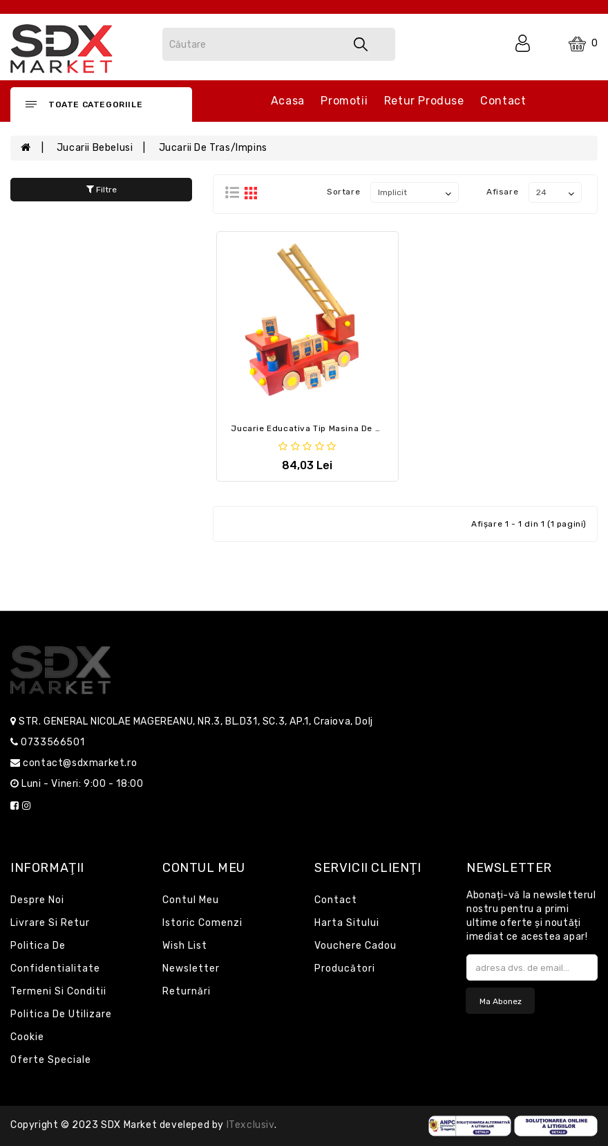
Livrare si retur (50, 923)
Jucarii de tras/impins (213, 148)
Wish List (184, 946)
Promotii (344, 100)
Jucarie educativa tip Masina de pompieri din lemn (343, 428)
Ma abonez (500, 1001)
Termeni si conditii (58, 991)
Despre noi (37, 900)
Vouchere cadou (355, 946)
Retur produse (424, 100)
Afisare (502, 192)
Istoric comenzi (202, 923)
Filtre (101, 189)
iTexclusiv (250, 1125)
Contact (503, 100)
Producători (344, 968)
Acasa (288, 100)
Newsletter (191, 968)
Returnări (186, 991)
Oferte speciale (50, 1060)
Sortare (343, 192)
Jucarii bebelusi (95, 148)
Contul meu (190, 900)
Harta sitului (346, 923)
